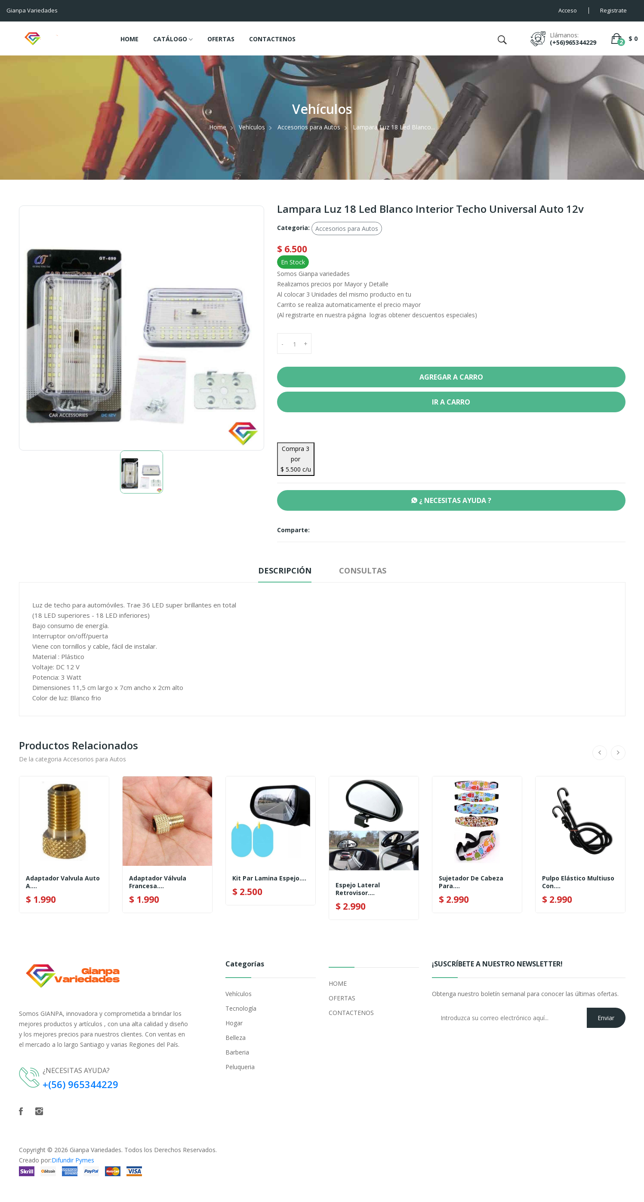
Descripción (284, 570)
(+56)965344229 (573, 42)
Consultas (362, 570)
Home (217, 127)
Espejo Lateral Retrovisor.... (358, 889)
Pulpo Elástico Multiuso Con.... (578, 882)
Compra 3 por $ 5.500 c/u (295, 459)
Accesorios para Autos (308, 127)
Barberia (237, 1052)
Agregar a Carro (451, 377)
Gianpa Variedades (95, 1150)
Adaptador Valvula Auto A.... (63, 882)
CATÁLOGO (173, 39)
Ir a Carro (451, 402)
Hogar (234, 1023)
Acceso (567, 10)
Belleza (235, 1037)
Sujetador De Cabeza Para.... (471, 882)
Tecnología (240, 1008)
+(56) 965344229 (80, 1084)
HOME (129, 39)
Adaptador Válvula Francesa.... (157, 882)
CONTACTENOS (272, 39)
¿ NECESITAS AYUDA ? (451, 500)
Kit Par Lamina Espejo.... (269, 878)
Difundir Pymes (73, 1160)
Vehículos (252, 127)
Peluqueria (240, 1067)
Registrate (613, 10)
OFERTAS (220, 39)
